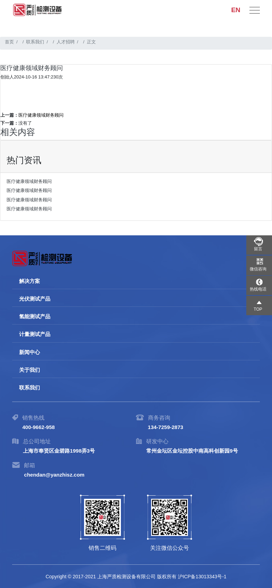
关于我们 (29, 370)
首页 (9, 41)
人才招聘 (66, 41)
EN (235, 8)
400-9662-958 (38, 427)
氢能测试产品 (34, 316)
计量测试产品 (34, 334)
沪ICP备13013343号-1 (202, 576)
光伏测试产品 (34, 299)
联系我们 (35, 41)
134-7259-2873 (165, 427)
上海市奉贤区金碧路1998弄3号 (59, 451)
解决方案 (29, 281)
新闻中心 (29, 352)
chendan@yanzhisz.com (54, 475)
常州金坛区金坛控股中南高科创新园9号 (192, 451)
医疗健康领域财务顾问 (41, 115)
